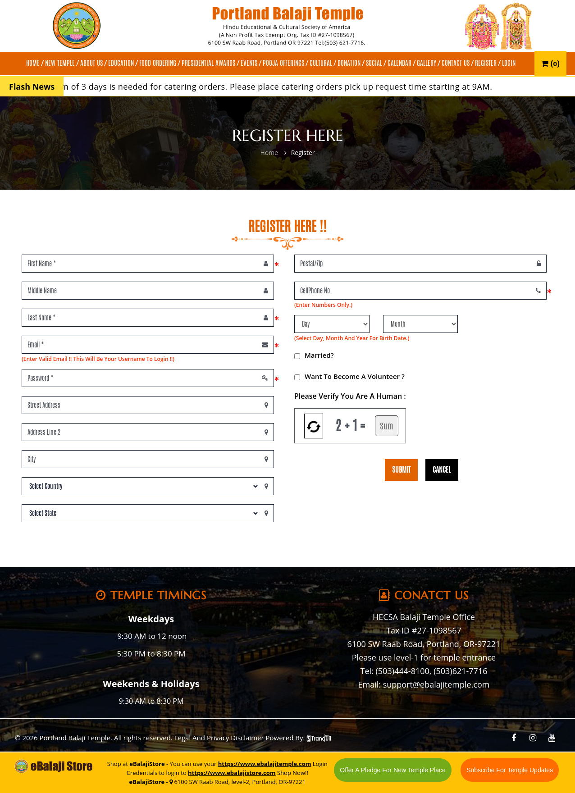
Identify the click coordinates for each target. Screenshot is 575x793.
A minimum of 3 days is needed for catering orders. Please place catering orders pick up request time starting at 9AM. (270, 86)
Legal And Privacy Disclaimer (219, 737)
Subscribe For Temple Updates (509, 770)
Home (269, 152)
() (550, 63)
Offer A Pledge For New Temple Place (393, 770)
